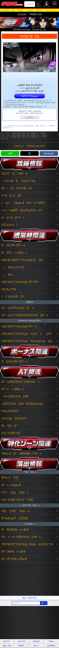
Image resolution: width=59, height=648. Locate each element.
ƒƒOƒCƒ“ (29, 4)
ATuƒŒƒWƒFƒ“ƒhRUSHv (20, 381)
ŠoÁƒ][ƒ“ (9, 425)
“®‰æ (51, 641)
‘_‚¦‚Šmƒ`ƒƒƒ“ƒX (12, 267)
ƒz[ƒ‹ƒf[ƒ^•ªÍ (12, 217)
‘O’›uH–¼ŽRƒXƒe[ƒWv (21, 536)
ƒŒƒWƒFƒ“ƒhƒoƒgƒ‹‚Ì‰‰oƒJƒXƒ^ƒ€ (27, 544)
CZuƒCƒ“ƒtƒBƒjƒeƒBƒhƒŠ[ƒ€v (24, 315)
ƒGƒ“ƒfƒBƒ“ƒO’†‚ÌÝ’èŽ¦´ (19, 499)
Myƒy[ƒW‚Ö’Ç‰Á (29, 598)
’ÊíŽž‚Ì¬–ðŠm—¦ (14, 252)
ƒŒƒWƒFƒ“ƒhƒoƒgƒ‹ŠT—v (19, 326)
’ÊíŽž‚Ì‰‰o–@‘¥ (15, 529)
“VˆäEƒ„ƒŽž (11, 195)
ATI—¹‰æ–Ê (11, 485)
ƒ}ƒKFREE (51, 646)
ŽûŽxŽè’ (39, 4)
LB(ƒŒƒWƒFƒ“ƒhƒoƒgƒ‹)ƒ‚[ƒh (22, 260)
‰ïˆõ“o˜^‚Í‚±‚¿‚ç (29, 96)
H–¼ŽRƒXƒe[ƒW (14, 396)
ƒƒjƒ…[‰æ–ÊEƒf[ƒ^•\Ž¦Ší (23, 203)
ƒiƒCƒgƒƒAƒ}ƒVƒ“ (14, 418)
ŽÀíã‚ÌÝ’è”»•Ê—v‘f (16, 188)
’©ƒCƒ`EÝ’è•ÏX (14, 173)
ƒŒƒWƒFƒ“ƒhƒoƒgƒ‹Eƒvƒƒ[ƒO (26, 333)
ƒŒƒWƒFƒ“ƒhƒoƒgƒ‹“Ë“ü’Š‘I (19, 282)
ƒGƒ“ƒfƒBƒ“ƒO (10, 433)
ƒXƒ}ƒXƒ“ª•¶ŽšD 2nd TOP (29, 146)
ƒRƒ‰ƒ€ (36, 641)
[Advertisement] (29, 579)
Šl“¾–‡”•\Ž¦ (9, 477)
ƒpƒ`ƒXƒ (7, 641)
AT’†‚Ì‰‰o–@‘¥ (13, 551)
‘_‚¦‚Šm (6, 274)
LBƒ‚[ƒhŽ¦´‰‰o (15, 511)
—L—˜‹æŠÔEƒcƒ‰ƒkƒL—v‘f (21, 210)
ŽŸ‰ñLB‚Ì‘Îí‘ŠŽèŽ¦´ (16, 518)
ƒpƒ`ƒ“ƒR (21, 641)
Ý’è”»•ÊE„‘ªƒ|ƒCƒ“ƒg (18, 181)
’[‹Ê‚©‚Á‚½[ (9, 224)
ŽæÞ (36, 646)
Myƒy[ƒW (46, 4)
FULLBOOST (10, 411)
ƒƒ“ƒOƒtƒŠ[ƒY (13, 296)
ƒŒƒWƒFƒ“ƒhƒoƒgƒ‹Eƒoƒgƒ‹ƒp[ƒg (26, 341)
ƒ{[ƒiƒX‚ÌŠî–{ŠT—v (14, 361)
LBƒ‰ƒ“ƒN (8, 289)
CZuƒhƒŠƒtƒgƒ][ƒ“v (17, 307)
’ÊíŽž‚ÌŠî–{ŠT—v (13, 245)
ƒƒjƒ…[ (54, 4)
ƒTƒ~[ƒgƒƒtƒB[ (14, 492)
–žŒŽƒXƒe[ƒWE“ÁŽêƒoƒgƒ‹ (22, 403)
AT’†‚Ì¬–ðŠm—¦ (12, 389)
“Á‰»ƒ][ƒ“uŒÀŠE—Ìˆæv (21, 453)
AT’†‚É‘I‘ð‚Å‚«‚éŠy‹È (14, 558)
